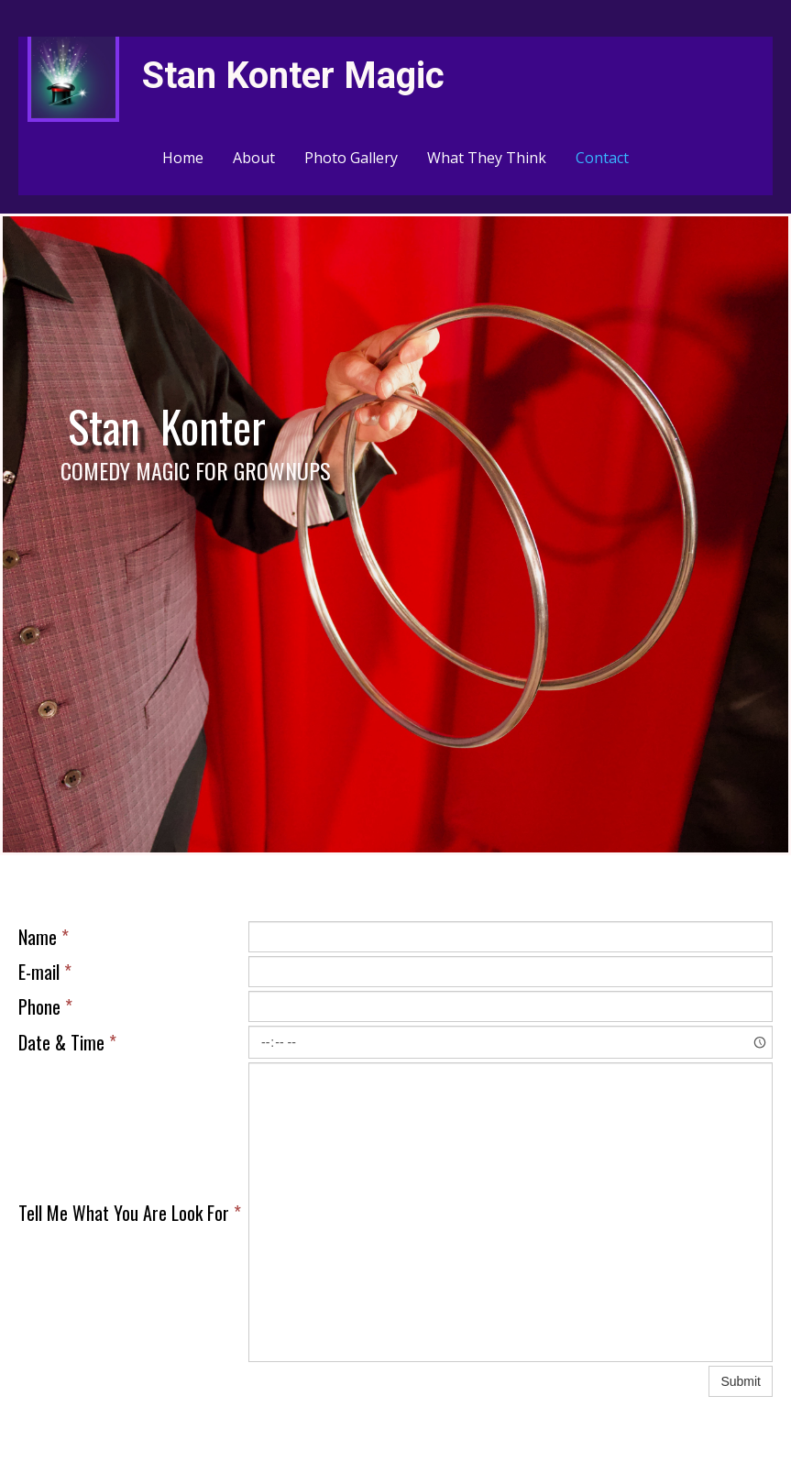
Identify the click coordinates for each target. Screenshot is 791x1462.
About (254, 158)
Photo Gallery (351, 158)
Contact (602, 158)
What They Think (486, 158)
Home (182, 158)
